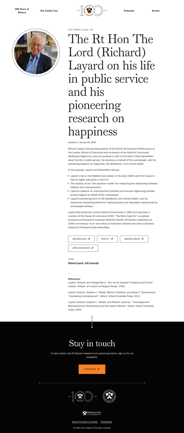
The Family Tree (49, 10)
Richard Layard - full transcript (83, 263)
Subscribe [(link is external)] (92, 369)
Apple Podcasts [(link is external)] (83, 248)
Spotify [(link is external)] (107, 238)
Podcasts (129, 10)
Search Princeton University (85, 421)
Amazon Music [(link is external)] (134, 238)
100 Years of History (22, 11)
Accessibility (106, 421)
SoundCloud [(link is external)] (81, 238)
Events (156, 10)
